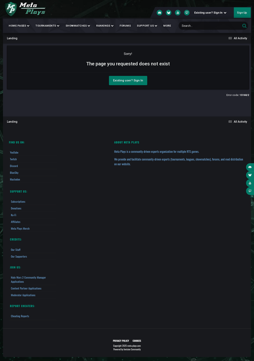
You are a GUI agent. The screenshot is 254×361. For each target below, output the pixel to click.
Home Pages (19, 25)
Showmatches (78, 25)
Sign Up (242, 12)
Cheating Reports (20, 316)
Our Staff (15, 249)
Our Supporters (19, 256)
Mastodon (15, 179)
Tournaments (48, 25)
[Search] (199, 26)
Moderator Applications (23, 295)
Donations (16, 208)
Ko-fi (13, 215)
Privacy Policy (121, 340)
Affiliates (15, 222)
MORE (167, 25)
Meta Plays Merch (20, 228)
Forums (125, 25)
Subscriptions (18, 201)
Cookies (137, 340)
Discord (14, 166)
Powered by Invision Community (127, 349)
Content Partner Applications (26, 288)
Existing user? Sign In (210, 12)
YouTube (14, 152)
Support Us (147, 25)
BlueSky (14, 172)
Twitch (13, 159)
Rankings (105, 25)
